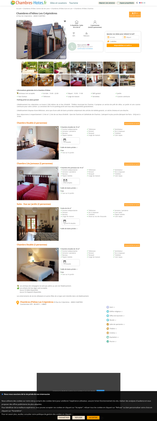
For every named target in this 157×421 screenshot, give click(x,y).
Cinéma (111, 333)
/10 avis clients (135, 14)
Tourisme (73, 3)
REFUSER (78, 417)
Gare (110, 307)
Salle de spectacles (115, 324)
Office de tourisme (115, 316)
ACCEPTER (93, 417)
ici (72, 414)
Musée (111, 320)
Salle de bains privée (69, 147)
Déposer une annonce (107, 3)
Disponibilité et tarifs (132, 124)
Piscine (111, 341)
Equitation (112, 337)
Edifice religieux (114, 311)
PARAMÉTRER (64, 417)
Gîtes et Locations (58, 3)
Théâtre (111, 329)
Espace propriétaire (125, 3)
